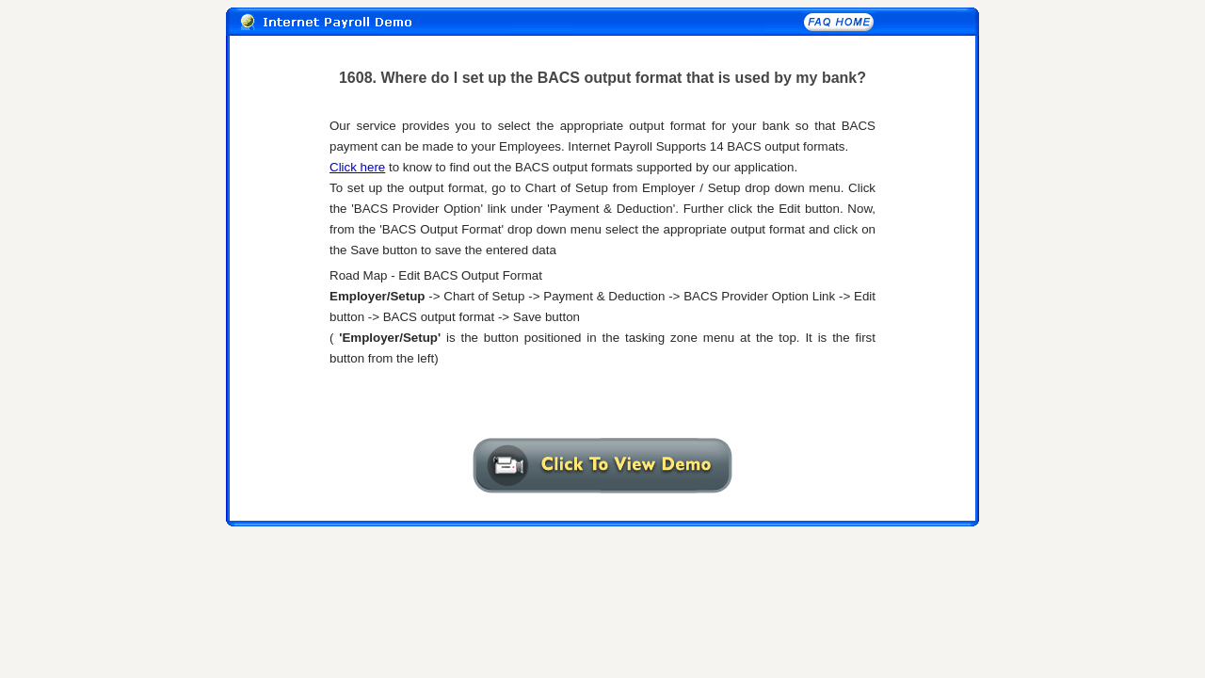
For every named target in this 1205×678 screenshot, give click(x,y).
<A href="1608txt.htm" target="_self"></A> (602, 257)
